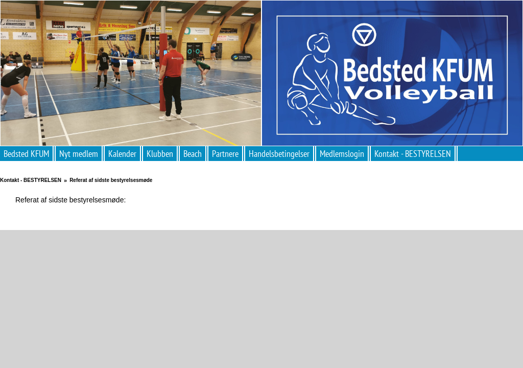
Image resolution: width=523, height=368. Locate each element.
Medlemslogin (342, 153)
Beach (192, 153)
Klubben (160, 153)
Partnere (225, 153)
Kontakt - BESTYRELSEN (412, 153)
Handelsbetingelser (279, 153)
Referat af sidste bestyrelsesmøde (110, 180)
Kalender (122, 153)
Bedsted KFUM (26, 153)
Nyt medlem (78, 153)
